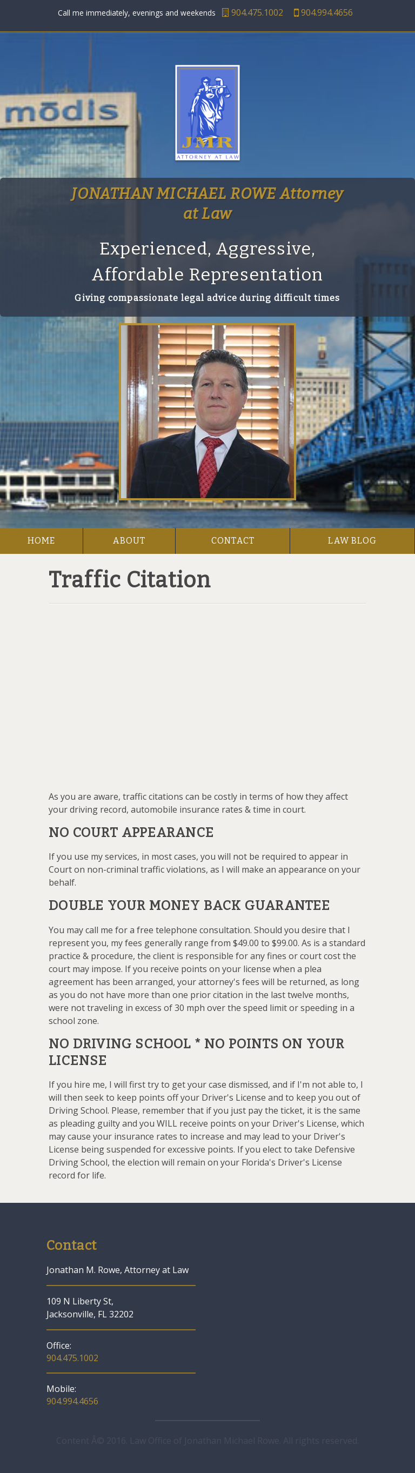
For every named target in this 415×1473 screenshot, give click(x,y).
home (42, 540)
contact (233, 540)
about (129, 540)
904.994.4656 (323, 12)
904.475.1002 (252, 12)
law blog (352, 540)
